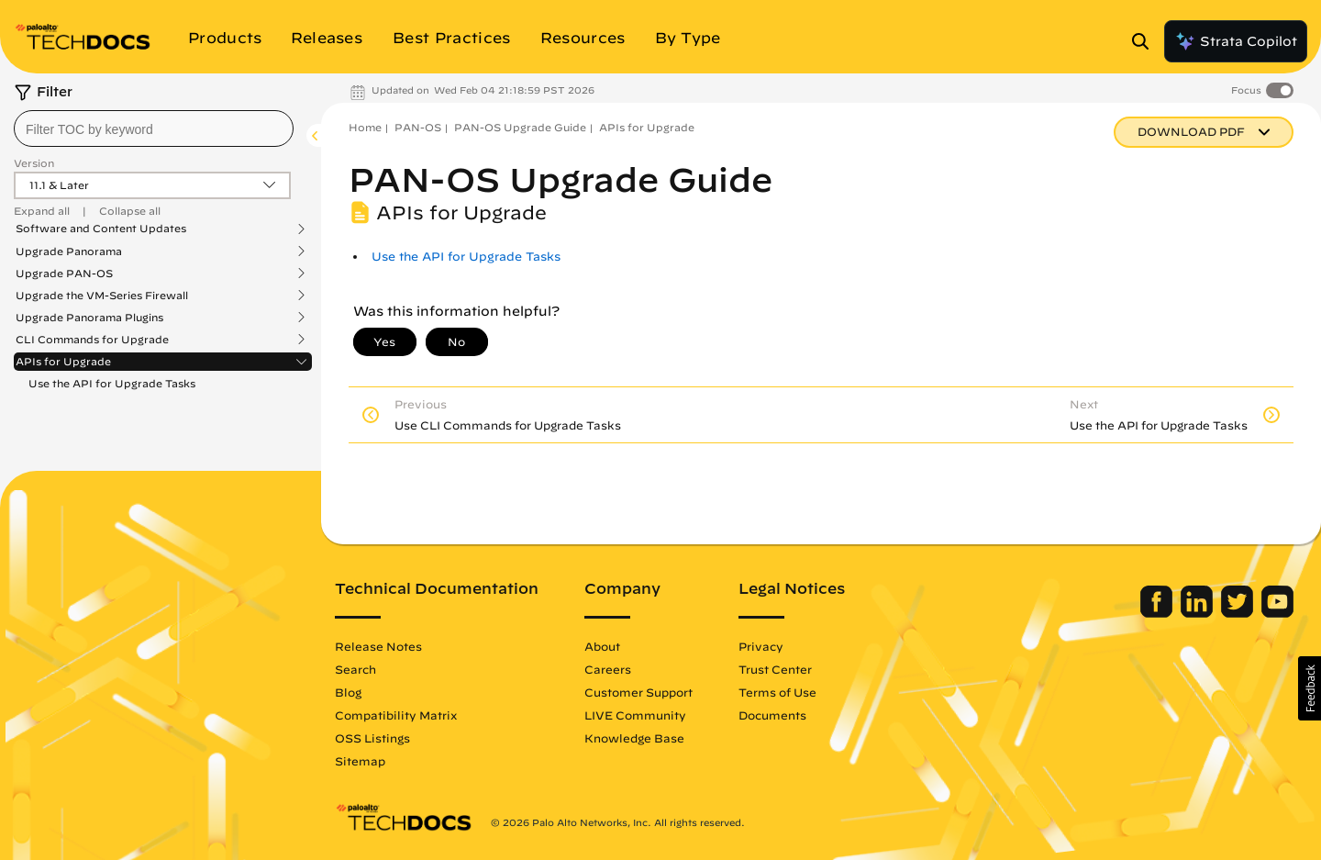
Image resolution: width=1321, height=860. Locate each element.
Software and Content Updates (101, 228)
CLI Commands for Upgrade (92, 339)
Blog (348, 692)
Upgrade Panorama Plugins (89, 317)
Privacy (760, 646)
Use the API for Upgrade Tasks (111, 383)
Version (34, 163)
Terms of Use (777, 692)
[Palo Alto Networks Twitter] (1239, 613)
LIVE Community (635, 715)
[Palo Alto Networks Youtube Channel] (1277, 613)
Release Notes (378, 646)
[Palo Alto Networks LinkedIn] (1198, 613)
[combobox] (154, 128)
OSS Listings (372, 738)
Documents (772, 715)
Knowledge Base (634, 738)
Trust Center (775, 669)
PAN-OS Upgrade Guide (520, 127)
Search (355, 669)
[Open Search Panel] (1146, 41)
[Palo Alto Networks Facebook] (1158, 613)
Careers (607, 669)
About (602, 646)
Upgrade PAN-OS (64, 273)
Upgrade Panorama (69, 251)
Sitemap (360, 760)
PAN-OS (417, 127)
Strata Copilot (1235, 41)
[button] (1309, 688)
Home (365, 127)
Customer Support (638, 692)
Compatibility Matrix (396, 715)
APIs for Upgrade (63, 361)
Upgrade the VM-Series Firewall (102, 295)
